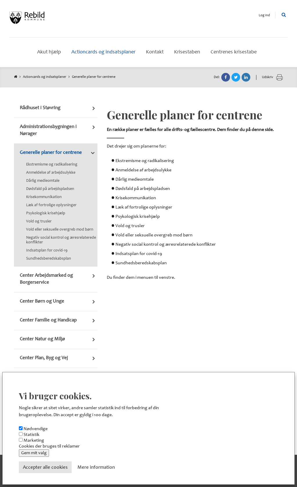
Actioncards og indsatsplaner (44, 77)
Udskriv (272, 77)
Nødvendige (35, 429)
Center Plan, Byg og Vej (44, 358)
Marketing (33, 440)
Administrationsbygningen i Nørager (48, 130)
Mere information (96, 467)
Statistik (31, 434)
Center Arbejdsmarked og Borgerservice (46, 279)
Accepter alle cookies (45, 467)
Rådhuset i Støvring (40, 108)
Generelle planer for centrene (51, 152)
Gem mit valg (34, 453)
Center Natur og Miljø (42, 339)
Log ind (264, 15)
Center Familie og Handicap (48, 320)
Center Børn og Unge (42, 301)
